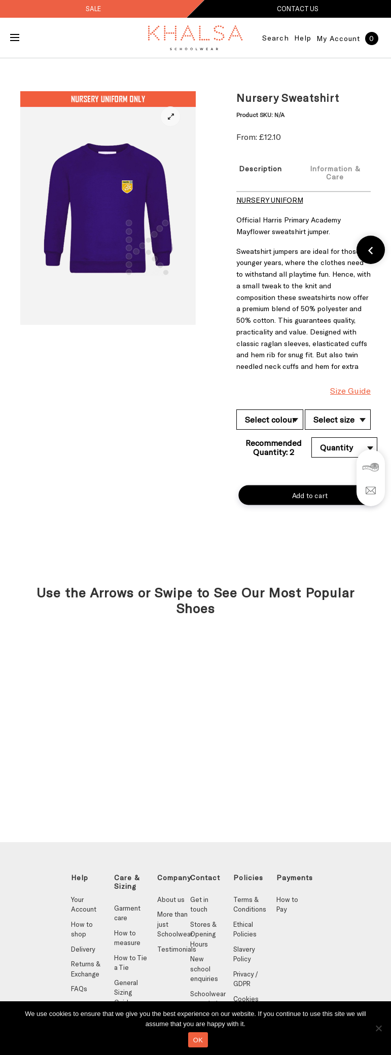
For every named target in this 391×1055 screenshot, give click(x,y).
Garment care (127, 913)
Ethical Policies (245, 929)
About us (171, 899)
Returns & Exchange (85, 969)
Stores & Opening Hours (203, 934)
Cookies (246, 999)
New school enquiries (204, 969)
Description (260, 168)
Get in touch (199, 904)
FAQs (79, 989)
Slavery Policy (244, 954)
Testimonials (173, 949)
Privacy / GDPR (245, 979)
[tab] (264, 172)
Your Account (83, 904)
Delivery (83, 949)
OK (198, 1040)
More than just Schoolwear (173, 924)
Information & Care (335, 172)
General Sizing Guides (126, 992)
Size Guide (350, 390)
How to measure (127, 938)
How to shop (82, 929)
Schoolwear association (206, 999)
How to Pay (287, 904)
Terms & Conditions (249, 904)
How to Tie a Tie (130, 963)
